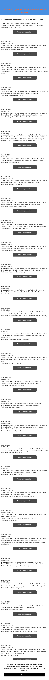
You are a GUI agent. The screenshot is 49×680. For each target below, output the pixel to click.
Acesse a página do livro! (24, 32)
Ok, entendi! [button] (24, 674)
